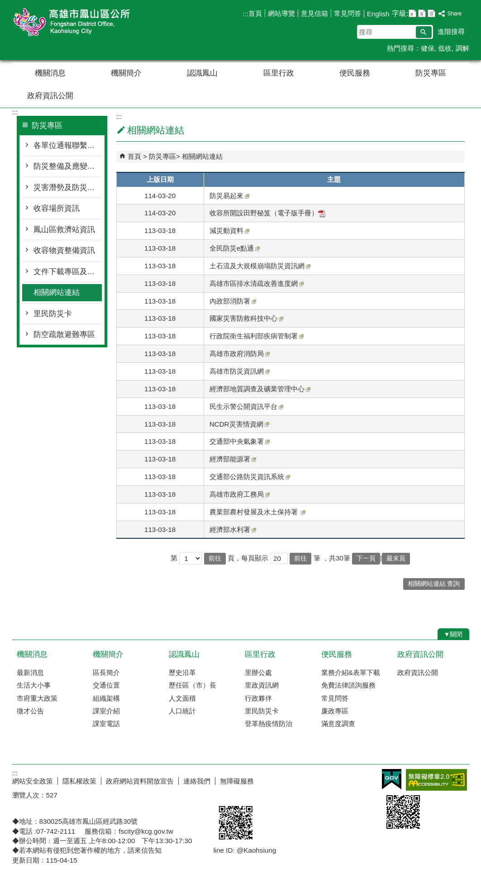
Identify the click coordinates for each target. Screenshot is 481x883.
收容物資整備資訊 (64, 250)
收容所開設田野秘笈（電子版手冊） (267, 213)
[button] (424, 32)
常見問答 (347, 13)
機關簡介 (126, 73)
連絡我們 (196, 781)
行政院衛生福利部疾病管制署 (257, 336)
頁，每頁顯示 (248, 558)
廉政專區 (334, 711)
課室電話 (106, 723)
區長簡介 (106, 672)
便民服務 (354, 73)
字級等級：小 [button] (412, 13)
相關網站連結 (56, 292)
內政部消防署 (233, 301)
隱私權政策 (79, 781)
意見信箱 (314, 13)
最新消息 (30, 672)
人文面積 (182, 698)
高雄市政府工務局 (240, 494)
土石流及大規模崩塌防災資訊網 (260, 266)
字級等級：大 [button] (431, 13)
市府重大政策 (37, 698)
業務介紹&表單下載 (350, 672)
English (378, 14)
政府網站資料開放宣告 (140, 781)
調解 (462, 48)
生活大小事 (34, 685)
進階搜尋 (451, 31)
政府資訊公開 (50, 95)
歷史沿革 (182, 672)
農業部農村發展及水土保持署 (257, 512)
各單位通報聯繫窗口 (67, 145)
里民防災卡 (52, 313)
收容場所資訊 (56, 208)
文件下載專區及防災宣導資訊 (67, 271)
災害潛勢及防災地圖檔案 (67, 187)
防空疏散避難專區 (64, 334)
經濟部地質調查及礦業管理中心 (260, 389)
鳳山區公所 (88, 22)
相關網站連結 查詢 (434, 583)
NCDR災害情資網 (239, 424)
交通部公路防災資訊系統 (250, 476)
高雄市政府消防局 (240, 353)
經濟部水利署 (233, 529)
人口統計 (182, 711)
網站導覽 (281, 13)
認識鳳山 (202, 73)
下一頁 (366, 558)
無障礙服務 (237, 781)
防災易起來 (229, 195)
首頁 (255, 13)
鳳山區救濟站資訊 (64, 229)
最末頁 (395, 558)
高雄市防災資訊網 (240, 371)
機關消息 (50, 73)
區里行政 (278, 73)
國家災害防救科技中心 (246, 318)
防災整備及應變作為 (67, 166)
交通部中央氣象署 (240, 441)
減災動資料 (229, 230)
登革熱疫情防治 (268, 723)
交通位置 (106, 685)
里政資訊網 (262, 685)
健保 (427, 48)
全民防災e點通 (235, 248)
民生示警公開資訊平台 (246, 406)
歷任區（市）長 (192, 685)
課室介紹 (106, 711)
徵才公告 (30, 711)
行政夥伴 (258, 698)
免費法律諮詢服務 (348, 685)
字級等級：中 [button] (422, 13)
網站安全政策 (32, 781)
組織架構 (106, 698)
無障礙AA (436, 780)
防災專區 (430, 73)
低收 (445, 48)
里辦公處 (258, 672)
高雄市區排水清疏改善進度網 (257, 283)
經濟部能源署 (233, 459)
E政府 (391, 779)
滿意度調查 (338, 723)
